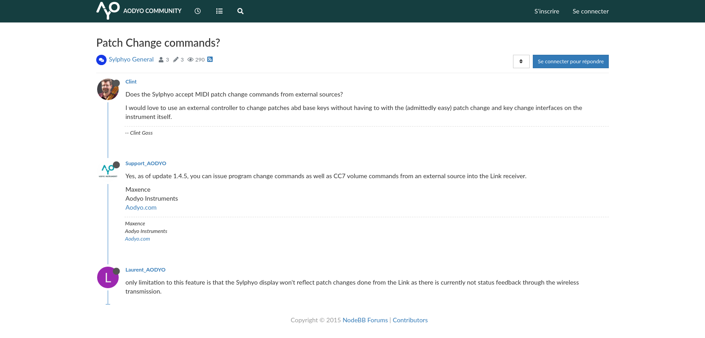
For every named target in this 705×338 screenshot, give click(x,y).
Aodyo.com (140, 207)
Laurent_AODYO (145, 269)
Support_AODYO (145, 163)
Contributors (410, 320)
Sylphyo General (131, 59)
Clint (131, 81)
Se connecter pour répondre (571, 61)
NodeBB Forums (365, 320)
